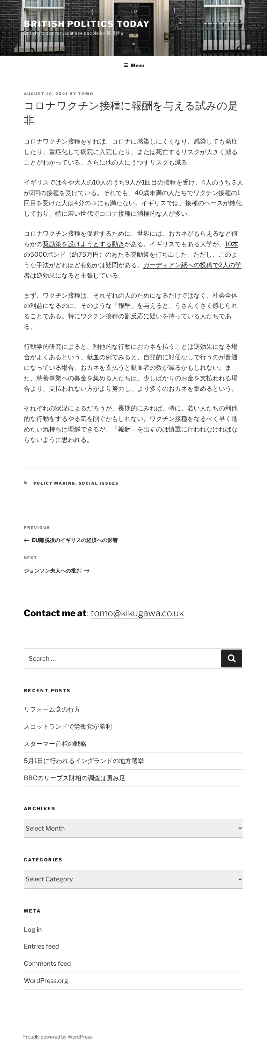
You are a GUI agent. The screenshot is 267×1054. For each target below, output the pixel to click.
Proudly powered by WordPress (57, 1037)
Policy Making (54, 483)
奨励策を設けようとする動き (83, 244)
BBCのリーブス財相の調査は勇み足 (74, 778)
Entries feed (41, 946)
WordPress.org (46, 980)
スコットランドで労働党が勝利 (68, 726)
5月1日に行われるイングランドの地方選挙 (84, 760)
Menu (133, 65)
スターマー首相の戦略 (55, 743)
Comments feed (47, 963)
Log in (33, 929)
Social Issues (99, 483)
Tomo (86, 93)
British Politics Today (87, 24)
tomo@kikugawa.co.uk (137, 613)
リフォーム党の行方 (52, 709)
